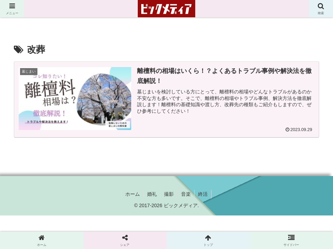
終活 (203, 194)
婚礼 (152, 194)
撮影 (169, 194)
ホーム (132, 194)
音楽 (186, 194)
